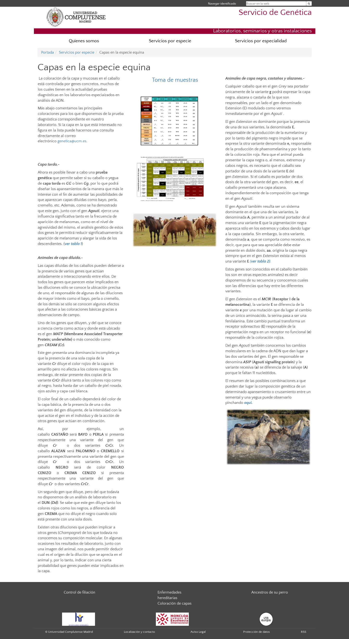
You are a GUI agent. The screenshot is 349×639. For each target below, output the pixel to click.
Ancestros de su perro (269, 592)
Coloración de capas (174, 603)
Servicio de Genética (275, 12)
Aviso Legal (198, 631)
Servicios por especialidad (261, 41)
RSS (303, 631)
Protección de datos (256, 631)
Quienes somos (84, 41)
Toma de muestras (175, 80)
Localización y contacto (139, 631)
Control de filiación (79, 592)
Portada (47, 52)
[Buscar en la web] (309, 3)
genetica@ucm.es (71, 141)
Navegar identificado (222, 3)
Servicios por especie (170, 41)
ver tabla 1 (73, 244)
